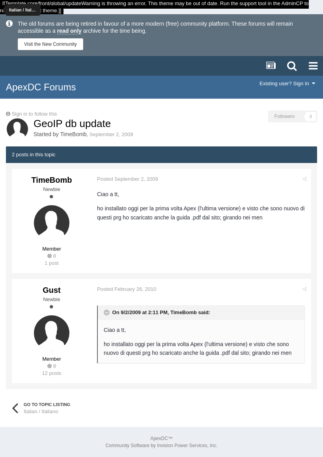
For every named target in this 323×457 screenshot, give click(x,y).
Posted (127, 179)
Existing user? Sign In (287, 83)
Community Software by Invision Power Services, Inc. (161, 445)
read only (69, 31)
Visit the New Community (50, 44)
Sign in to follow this (34, 114)
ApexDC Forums (41, 87)
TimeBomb (73, 134)
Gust (52, 290)
